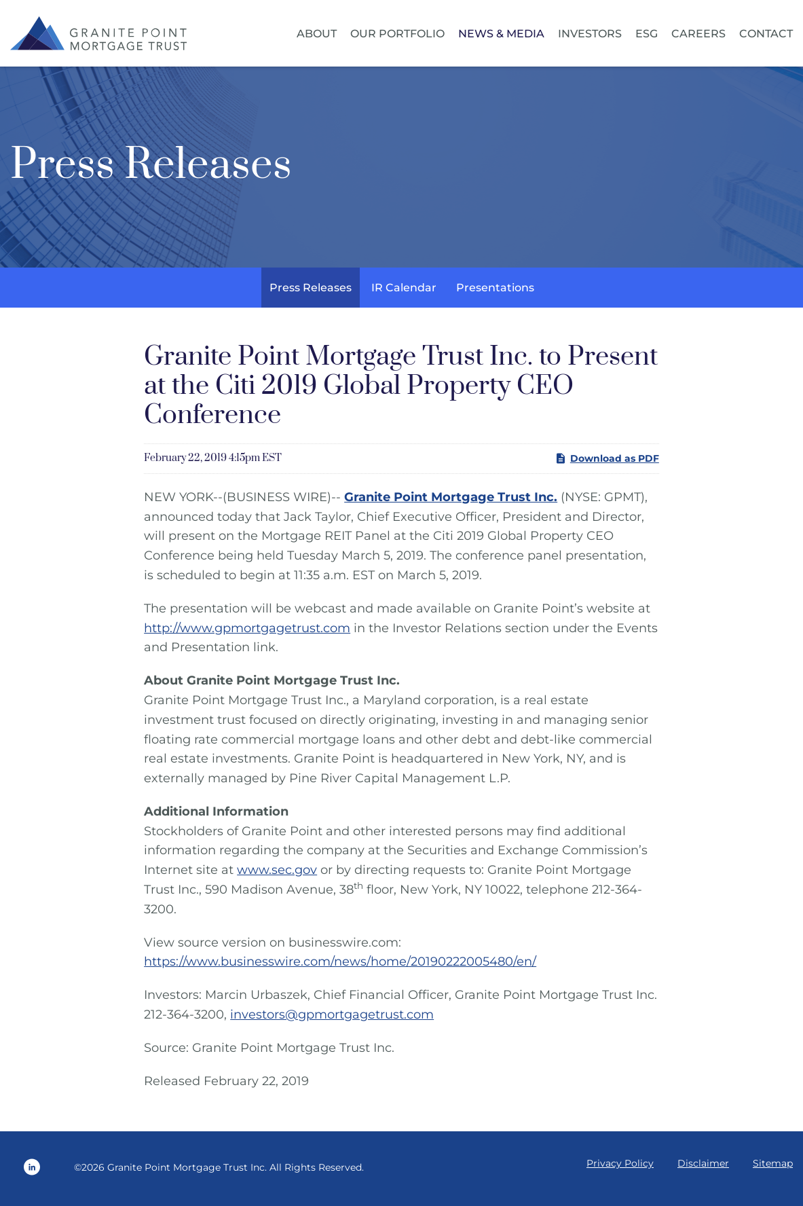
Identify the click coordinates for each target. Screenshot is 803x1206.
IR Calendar (403, 290)
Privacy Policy (620, 1166)
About (317, 33)
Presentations (495, 290)
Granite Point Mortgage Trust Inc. (187, 1170)
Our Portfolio (397, 33)
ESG (646, 33)
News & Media (501, 33)
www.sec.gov (277, 873)
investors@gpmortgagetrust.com (332, 1017)
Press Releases (310, 290)
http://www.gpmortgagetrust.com (247, 630)
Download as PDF (607, 462)
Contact (766, 33)
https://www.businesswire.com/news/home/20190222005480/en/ (340, 964)
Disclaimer (703, 1166)
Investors (590, 33)
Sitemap (773, 1166)
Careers (698, 33)
